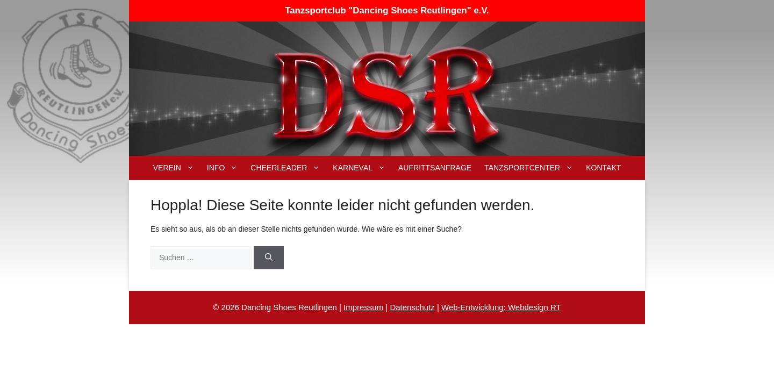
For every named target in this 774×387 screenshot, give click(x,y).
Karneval (362, 168)
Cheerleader (288, 168)
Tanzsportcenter (531, 168)
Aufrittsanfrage (434, 167)
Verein (176, 168)
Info (225, 168)
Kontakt (603, 167)
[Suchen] (269, 257)
